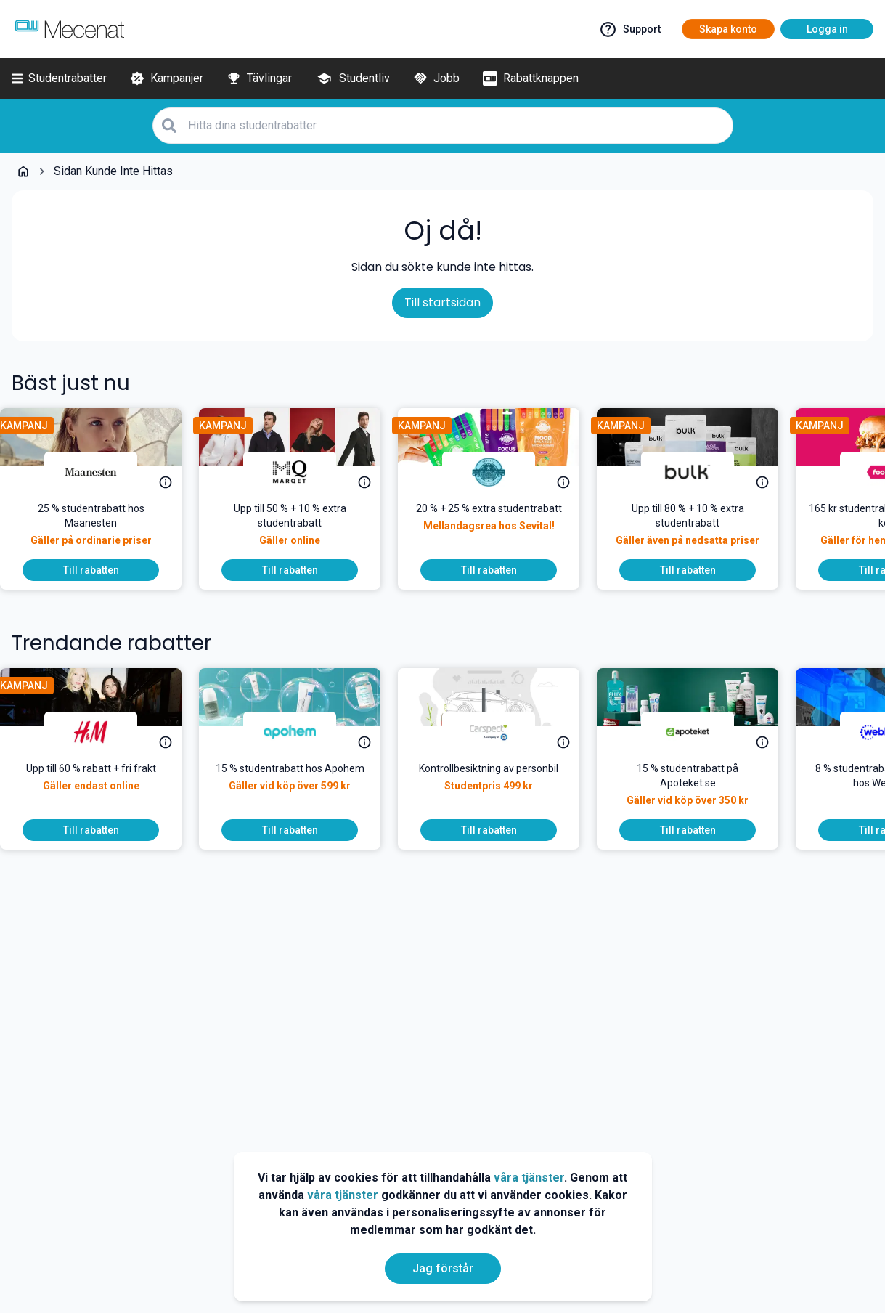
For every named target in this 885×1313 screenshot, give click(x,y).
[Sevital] (500, 472)
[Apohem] (301, 732)
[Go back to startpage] (23, 171)
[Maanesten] (102, 472)
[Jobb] (436, 78)
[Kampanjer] (166, 78)
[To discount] (102, 570)
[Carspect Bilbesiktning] (500, 732)
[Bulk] (699, 472)
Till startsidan (442, 302)
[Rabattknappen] (531, 78)
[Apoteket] (699, 732)
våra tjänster (529, 1177)
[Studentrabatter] (59, 78)
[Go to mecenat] (70, 29)
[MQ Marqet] (301, 472)
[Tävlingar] (259, 78)
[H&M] (102, 732)
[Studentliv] (352, 78)
